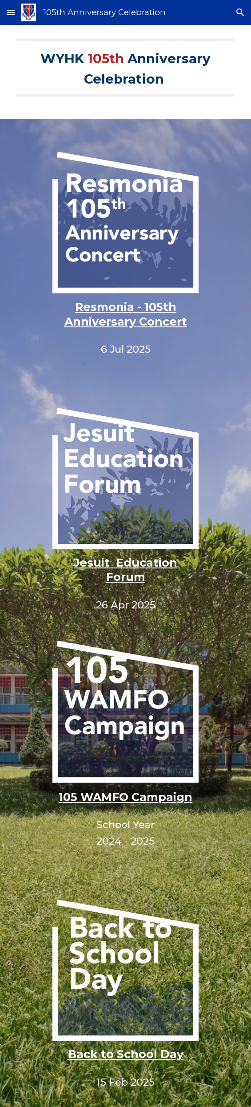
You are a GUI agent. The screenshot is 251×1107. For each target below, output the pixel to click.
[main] (125, 72)
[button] (10, 12)
